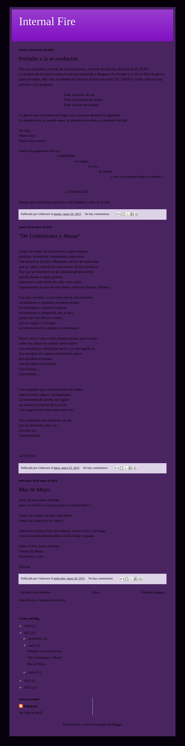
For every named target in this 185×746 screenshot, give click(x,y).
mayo (32, 645)
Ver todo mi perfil (31, 712)
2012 (28, 687)
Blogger (116, 724)
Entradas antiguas (153, 592)
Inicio (96, 592)
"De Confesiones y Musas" (49, 236)
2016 (28, 626)
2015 (28, 633)
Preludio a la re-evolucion (48, 59)
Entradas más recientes (35, 592)
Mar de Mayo (34, 489)
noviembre (35, 638)
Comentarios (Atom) (51, 600)
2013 (28, 681)
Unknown (30, 706)
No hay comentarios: (97, 214)
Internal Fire (47, 21)
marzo (32, 672)
